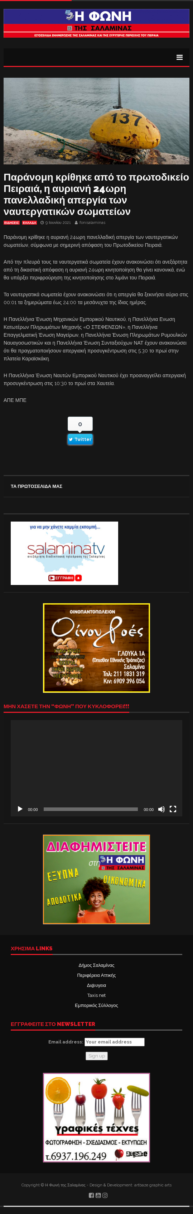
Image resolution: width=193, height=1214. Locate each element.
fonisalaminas (92, 222)
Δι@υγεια (96, 985)
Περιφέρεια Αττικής (96, 975)
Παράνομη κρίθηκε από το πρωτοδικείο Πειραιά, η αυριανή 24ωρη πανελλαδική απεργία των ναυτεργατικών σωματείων (96, 194)
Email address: (96, 1042)
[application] (96, 768)
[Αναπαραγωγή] (20, 809)
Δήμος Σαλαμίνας (97, 965)
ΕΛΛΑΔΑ (29, 223)
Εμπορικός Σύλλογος (96, 1005)
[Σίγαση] (161, 809)
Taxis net (96, 995)
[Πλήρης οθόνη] (173, 809)
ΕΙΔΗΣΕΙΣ (11, 223)
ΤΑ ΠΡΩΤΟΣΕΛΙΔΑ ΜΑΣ (36, 486)
